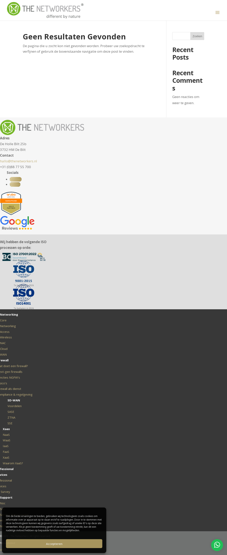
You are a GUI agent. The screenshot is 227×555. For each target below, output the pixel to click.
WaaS (6, 440)
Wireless (6, 337)
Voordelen (15, 406)
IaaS (6, 446)
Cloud (4, 349)
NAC (3, 343)
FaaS (6, 452)
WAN (3, 354)
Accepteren (54, 544)
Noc (2, 503)
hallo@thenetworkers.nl (18, 161)
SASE (11, 412)
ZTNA (11, 417)
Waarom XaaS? (13, 463)
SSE (10, 423)
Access (5, 332)
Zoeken (197, 36)
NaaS (6, 435)
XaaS (6, 457)
